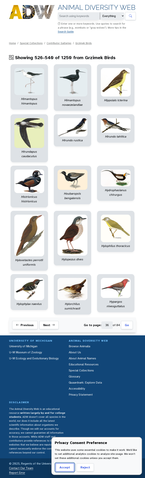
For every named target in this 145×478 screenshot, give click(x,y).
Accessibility (77, 389)
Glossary (74, 376)
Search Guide (66, 31)
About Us (75, 352)
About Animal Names (82, 358)
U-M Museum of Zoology (25, 352)
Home (12, 43)
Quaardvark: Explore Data (85, 382)
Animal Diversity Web (96, 7)
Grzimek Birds (83, 43)
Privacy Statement (81, 395)
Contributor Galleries (59, 43)
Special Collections (31, 43)
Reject (85, 467)
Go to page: (92, 325)
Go (127, 325)
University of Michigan (23, 346)
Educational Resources (84, 364)
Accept (64, 467)
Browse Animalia (79, 346)
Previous (25, 325)
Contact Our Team (21, 468)
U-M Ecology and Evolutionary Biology (34, 358)
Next (49, 325)
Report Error (17, 473)
